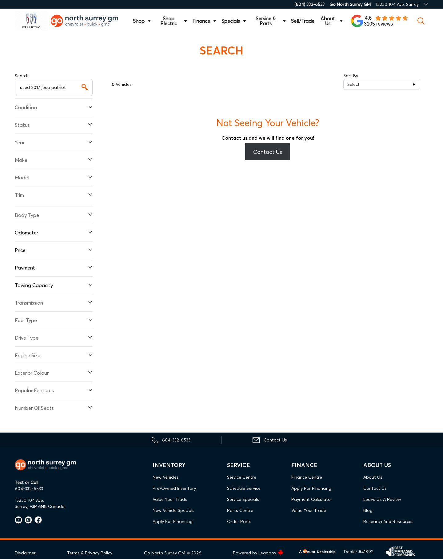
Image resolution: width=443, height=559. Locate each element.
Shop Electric (168, 20)
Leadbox (271, 553)
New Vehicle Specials (173, 510)
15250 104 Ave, (29, 500)
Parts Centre (240, 510)
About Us (328, 20)
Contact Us (267, 151)
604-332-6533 (29, 488)
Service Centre (241, 477)
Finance (201, 21)
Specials (231, 21)
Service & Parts (266, 20)
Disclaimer (25, 553)
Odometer (54, 233)
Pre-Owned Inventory (174, 488)
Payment (54, 268)
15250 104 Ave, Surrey (397, 4)
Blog (368, 510)
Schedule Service (244, 488)
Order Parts (239, 521)
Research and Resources (388, 521)
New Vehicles (166, 477)
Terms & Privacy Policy (89, 553)
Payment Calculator (311, 499)
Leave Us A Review (382, 499)
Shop (139, 21)
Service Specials (243, 499)
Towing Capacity (54, 285)
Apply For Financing (173, 521)
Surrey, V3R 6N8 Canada (40, 506)
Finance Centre (306, 477)
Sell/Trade (302, 21)
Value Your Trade (170, 499)
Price (54, 250)
